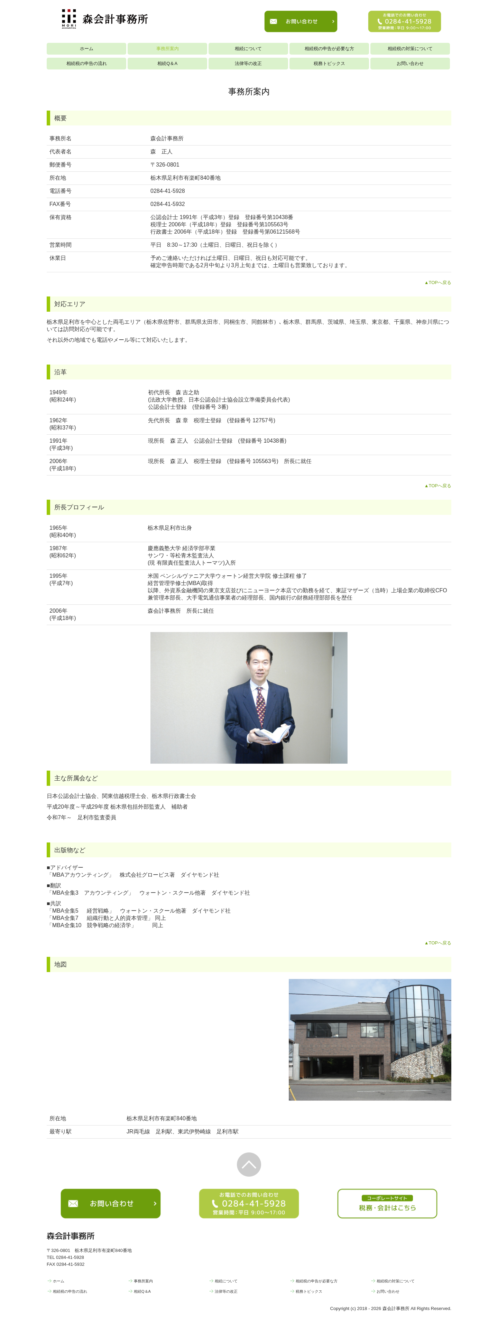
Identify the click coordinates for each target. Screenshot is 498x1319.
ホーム (86, 48)
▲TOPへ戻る (437, 282)
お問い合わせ (410, 63)
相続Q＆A (167, 63)
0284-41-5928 (167, 191)
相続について (248, 48)
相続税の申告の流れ (86, 63)
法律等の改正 (248, 63)
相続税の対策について (410, 48)
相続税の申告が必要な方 (329, 48)
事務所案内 (167, 48)
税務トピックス (329, 63)
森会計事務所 (70, 1235)
